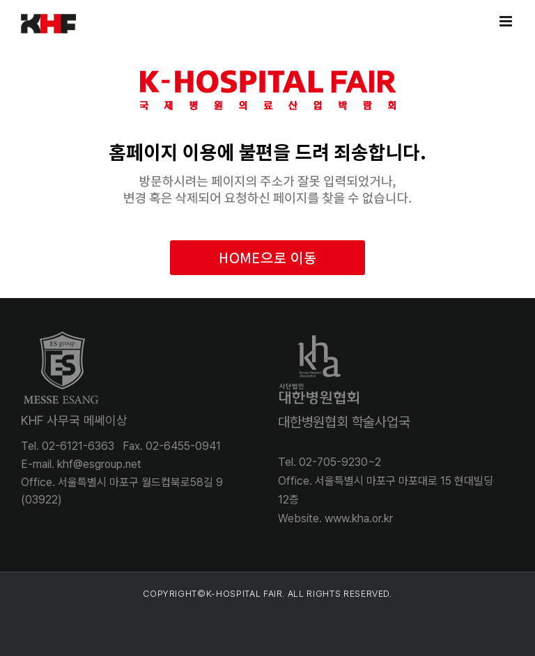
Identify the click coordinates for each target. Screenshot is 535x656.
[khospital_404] (267, 52)
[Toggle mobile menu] (506, 21)
